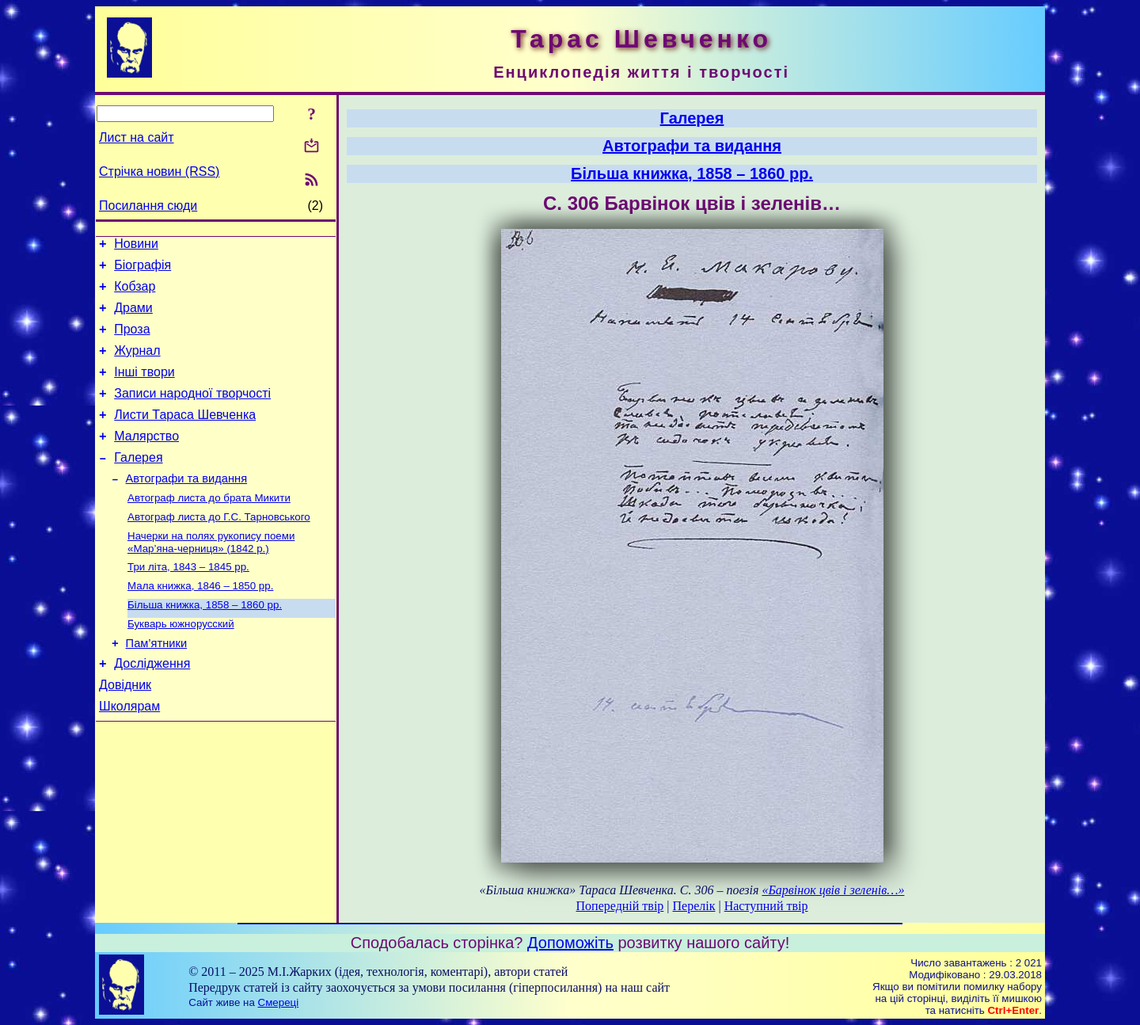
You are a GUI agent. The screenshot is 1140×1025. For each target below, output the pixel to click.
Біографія (142, 269)
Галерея (138, 483)
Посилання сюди (148, 205)
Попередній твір (620, 906)
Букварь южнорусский (180, 663)
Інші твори (144, 388)
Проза (132, 341)
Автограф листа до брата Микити (209, 528)
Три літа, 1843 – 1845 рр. (188, 602)
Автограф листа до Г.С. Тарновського (218, 548)
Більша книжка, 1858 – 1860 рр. (204, 643)
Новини (136, 246)
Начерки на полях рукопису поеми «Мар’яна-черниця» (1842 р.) (210, 575)
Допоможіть (570, 942)
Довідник (125, 731)
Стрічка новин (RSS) (159, 171)
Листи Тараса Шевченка (185, 436)
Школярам (129, 755)
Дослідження (152, 707)
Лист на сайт (136, 137)
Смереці (278, 1002)
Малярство (146, 460)
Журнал (137, 365)
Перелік (694, 906)
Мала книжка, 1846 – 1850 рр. (200, 622)
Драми (133, 317)
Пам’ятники (157, 685)
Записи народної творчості (192, 412)
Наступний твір (766, 906)
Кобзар (134, 293)
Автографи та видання (186, 507)
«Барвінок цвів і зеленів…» (833, 890)
